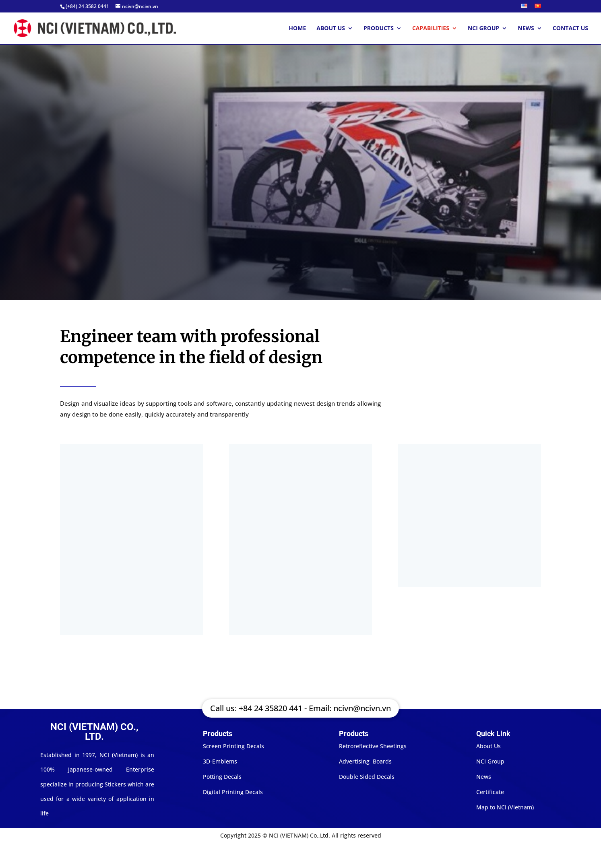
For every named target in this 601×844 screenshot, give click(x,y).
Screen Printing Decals (233, 746)
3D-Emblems (220, 761)
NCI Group (483, 28)
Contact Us (570, 28)
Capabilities (430, 28)
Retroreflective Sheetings (373, 746)
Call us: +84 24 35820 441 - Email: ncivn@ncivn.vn (300, 708)
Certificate (490, 792)
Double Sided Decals (366, 776)
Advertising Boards (365, 761)
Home (297, 28)
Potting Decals (222, 776)
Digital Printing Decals (233, 792)
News (526, 28)
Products (378, 28)
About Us (330, 28)
